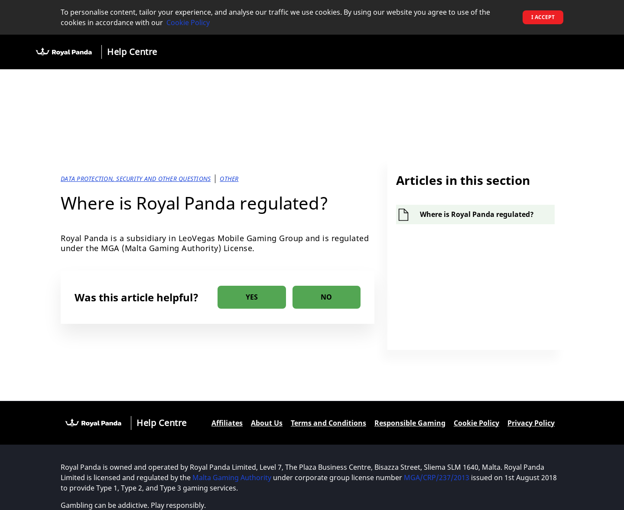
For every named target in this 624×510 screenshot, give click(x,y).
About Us (267, 423)
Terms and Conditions (328, 423)
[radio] (252, 297)
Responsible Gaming (409, 423)
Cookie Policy (188, 22)
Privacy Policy (531, 423)
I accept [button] (543, 17)
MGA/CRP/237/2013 (436, 477)
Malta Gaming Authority (231, 477)
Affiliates (227, 423)
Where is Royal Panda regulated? (477, 214)
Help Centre (132, 52)
